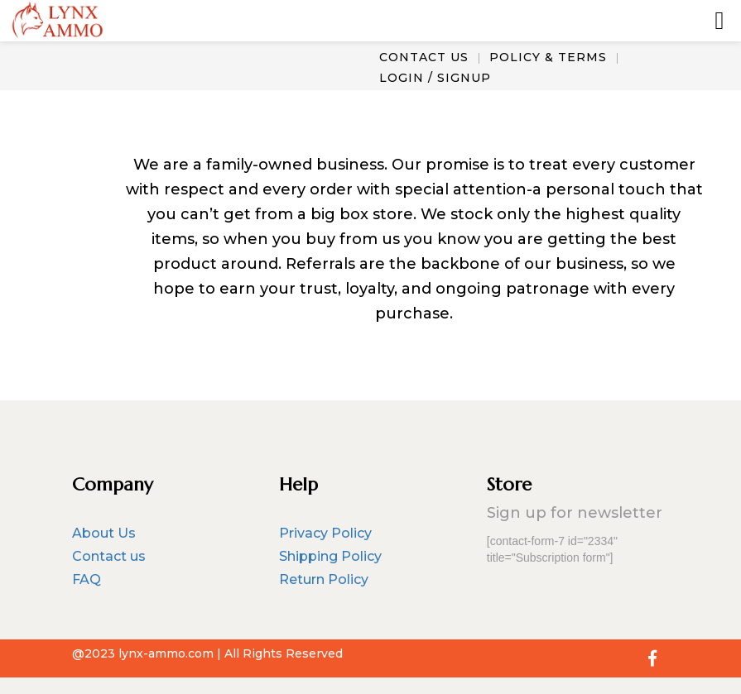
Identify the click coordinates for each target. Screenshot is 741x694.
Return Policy (323, 579)
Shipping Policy (330, 556)
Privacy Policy (325, 533)
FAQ (86, 579)
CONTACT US (424, 57)
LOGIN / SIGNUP (435, 77)
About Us (104, 533)
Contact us (109, 556)
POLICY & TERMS (548, 57)
